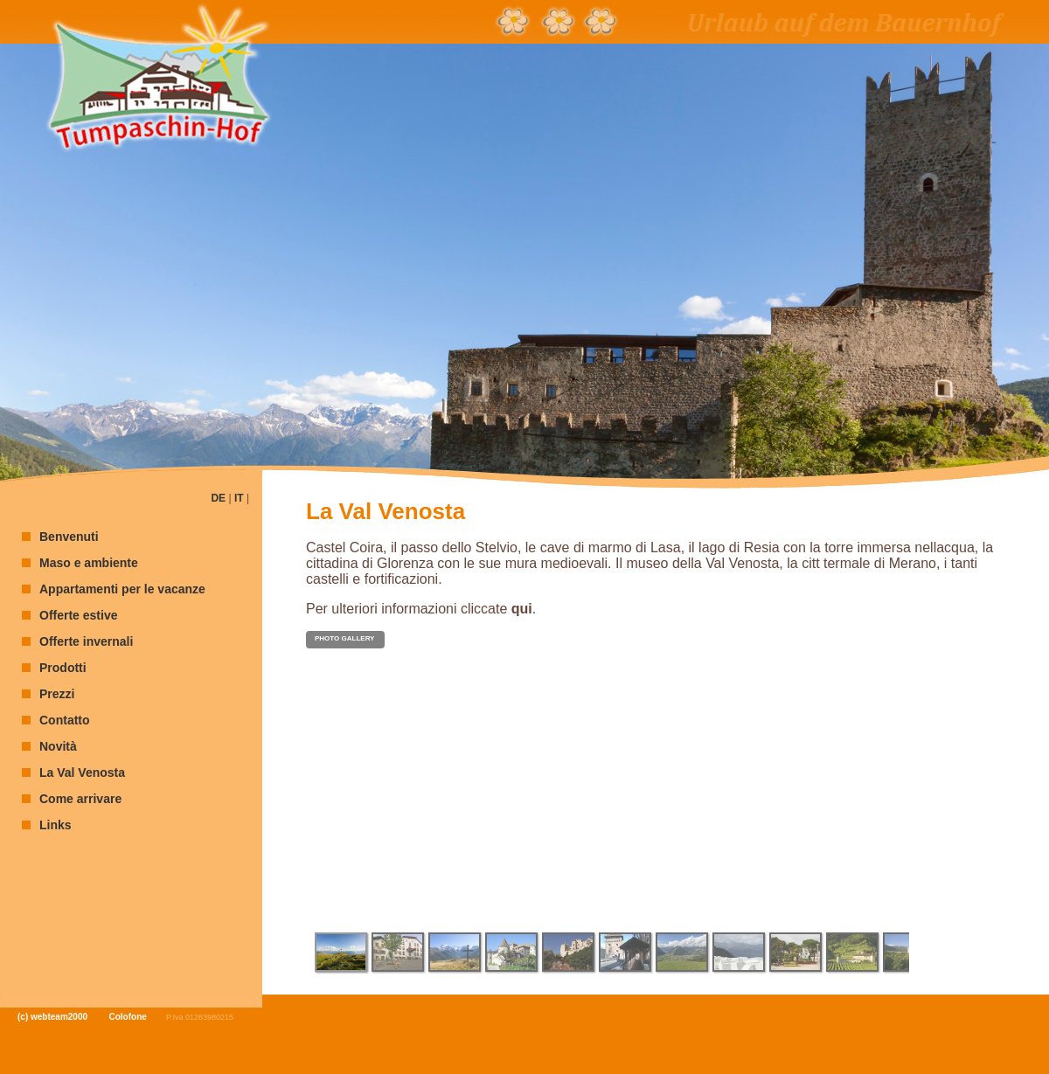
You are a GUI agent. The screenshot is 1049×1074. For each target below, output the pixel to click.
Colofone (128, 1017)
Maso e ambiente (88, 563)
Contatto (64, 720)
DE (218, 498)
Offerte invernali (86, 641)
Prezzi (56, 694)
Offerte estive (78, 615)
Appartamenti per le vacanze (122, 589)
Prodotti (63, 668)
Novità (58, 746)
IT (239, 498)
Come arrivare (80, 799)
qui (521, 608)
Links (55, 825)
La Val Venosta (82, 773)
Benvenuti (69, 537)
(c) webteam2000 (52, 1017)
